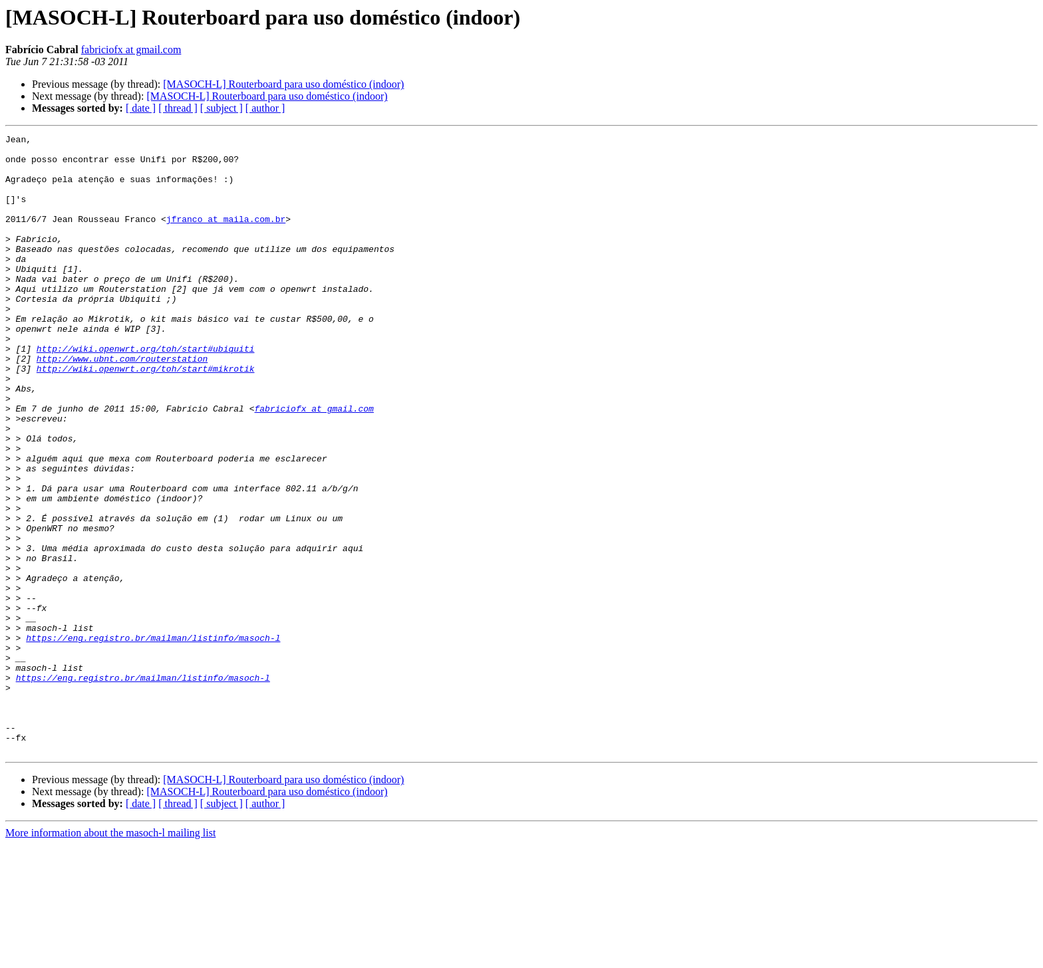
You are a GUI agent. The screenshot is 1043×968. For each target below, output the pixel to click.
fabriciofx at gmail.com (131, 49)
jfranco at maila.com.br (225, 237)
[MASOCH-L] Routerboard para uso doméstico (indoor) (283, 84)
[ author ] (265, 108)
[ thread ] (178, 108)
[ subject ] (221, 108)
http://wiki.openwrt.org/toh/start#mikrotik (146, 416)
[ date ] (141, 108)
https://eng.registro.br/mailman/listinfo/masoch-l (153, 739)
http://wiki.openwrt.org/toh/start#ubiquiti (146, 392)
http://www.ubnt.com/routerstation (122, 404)
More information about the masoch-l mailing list (110, 956)
